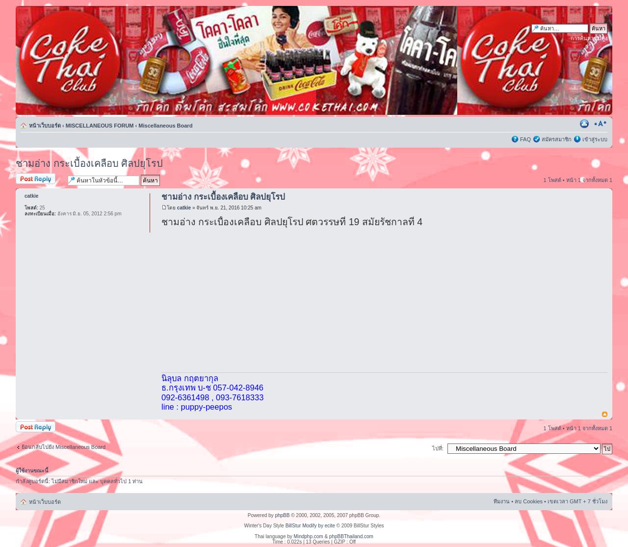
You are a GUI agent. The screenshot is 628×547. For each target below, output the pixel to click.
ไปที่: (438, 448)
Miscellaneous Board (165, 126)
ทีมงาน (502, 501)
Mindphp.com (308, 536)
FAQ (525, 139)
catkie (184, 207)
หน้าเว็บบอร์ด (45, 126)
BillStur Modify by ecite (310, 525)
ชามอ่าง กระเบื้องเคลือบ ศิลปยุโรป (89, 163)
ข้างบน (604, 415)
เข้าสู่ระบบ (594, 139)
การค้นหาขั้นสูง (589, 38)
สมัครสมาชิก (557, 139)
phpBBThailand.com (351, 536)
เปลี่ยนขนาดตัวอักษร (600, 123)
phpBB (282, 515)
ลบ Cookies (529, 501)
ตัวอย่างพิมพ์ (585, 123)
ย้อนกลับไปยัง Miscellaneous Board (63, 447)
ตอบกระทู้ (39, 179)
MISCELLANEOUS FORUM (100, 126)
